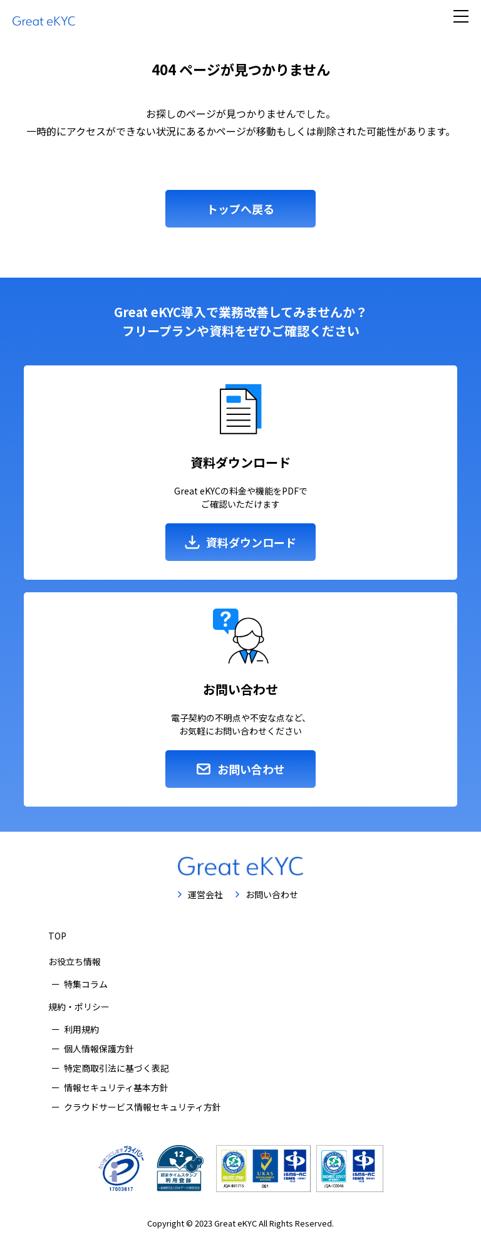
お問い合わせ (272, 894)
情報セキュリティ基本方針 (116, 1087)
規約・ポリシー (79, 1006)
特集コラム (86, 984)
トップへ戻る (240, 209)
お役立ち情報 (74, 961)
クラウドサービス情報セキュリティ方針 (142, 1107)
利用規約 (81, 1029)
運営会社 (205, 894)
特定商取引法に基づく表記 (116, 1068)
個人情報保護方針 (99, 1048)
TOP (57, 935)
